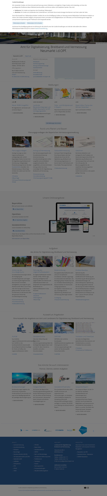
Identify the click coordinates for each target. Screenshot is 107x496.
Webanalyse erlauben (19, 23)
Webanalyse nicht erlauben (34, 23)
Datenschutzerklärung (41, 28)
